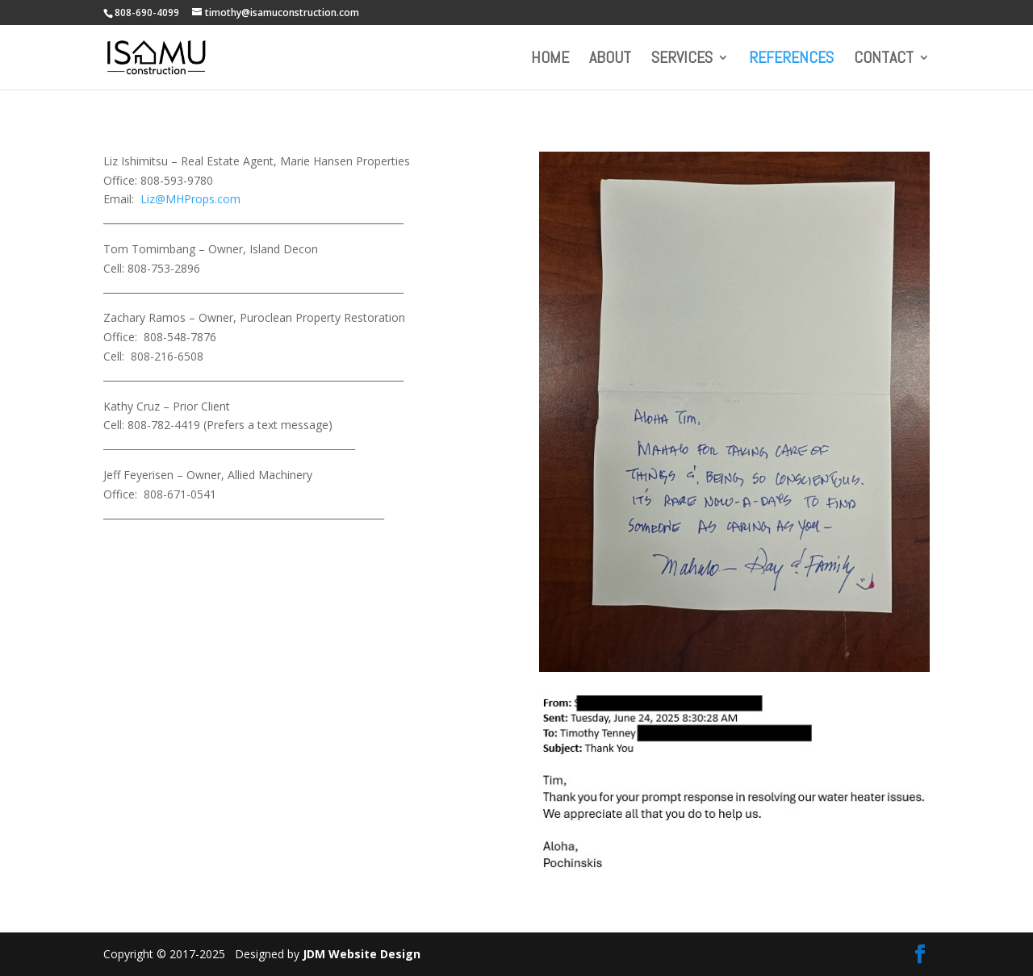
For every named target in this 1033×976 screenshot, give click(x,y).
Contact (884, 60)
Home (550, 60)
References (791, 60)
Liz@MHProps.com (190, 198)
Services (682, 60)
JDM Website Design (361, 953)
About (610, 60)
